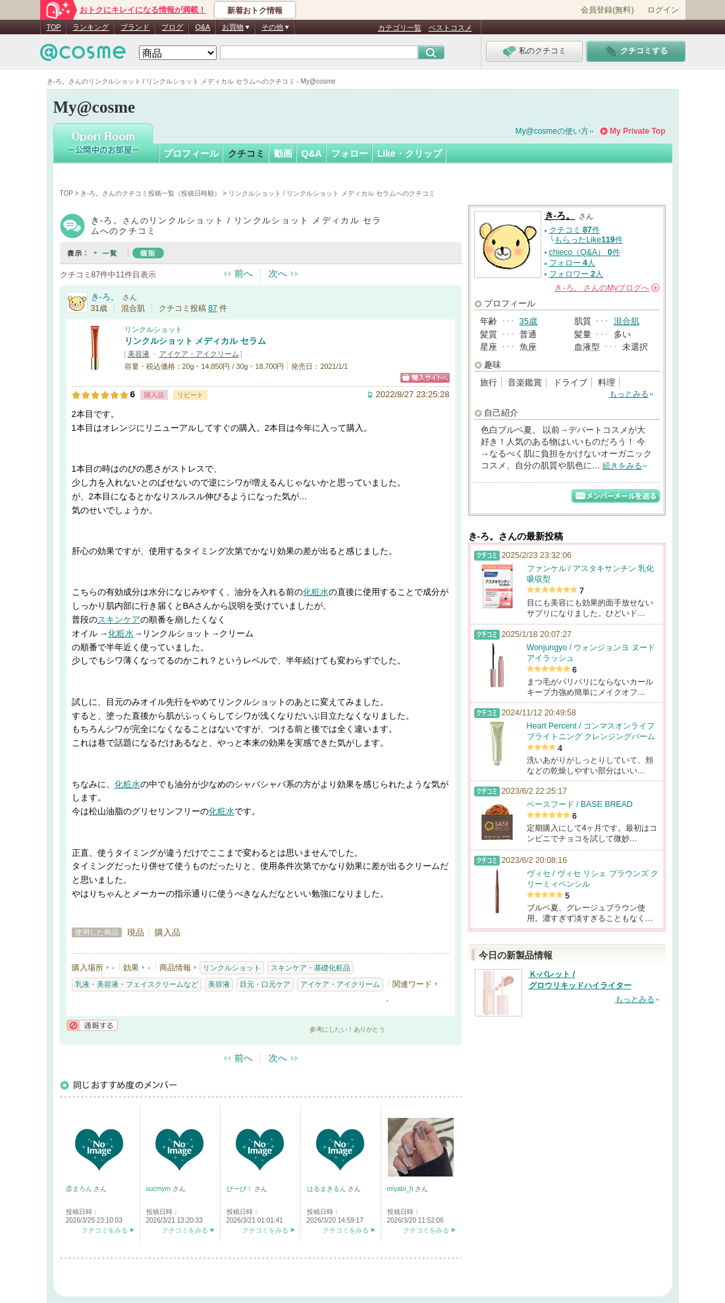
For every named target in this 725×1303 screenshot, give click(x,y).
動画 (283, 153)
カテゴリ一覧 (399, 28)
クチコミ (246, 153)
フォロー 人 (572, 262)
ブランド (135, 27)
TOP (54, 27)
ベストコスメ (450, 28)
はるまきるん (327, 1188)
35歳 (528, 321)
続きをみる (622, 465)
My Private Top (637, 131)
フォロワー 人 (576, 274)
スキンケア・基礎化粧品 (310, 968)
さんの (606, 287)
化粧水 (316, 592)
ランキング (90, 27)
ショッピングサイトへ (425, 378)
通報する (92, 1025)
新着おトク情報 (254, 10)
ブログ (172, 27)
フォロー (349, 153)
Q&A (202, 27)
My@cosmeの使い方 (552, 131)
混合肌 (626, 321)
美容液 (138, 354)
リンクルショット (153, 329)
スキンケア (118, 619)
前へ (243, 273)
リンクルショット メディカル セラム (195, 341)
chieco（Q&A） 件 (584, 252)
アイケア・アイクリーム (199, 354)
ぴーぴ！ (241, 1188)
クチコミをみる (105, 1230)
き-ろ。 (105, 297)
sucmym (159, 1188)
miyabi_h (401, 1188)
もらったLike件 (588, 239)
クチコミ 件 (574, 230)
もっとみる (629, 394)
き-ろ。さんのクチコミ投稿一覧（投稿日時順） (150, 193)
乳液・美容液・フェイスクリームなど (136, 984)
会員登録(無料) (607, 9)
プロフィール (191, 153)
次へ (278, 273)
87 (212, 308)
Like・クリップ (409, 153)
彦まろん (80, 1188)
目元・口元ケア (265, 984)
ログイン (663, 9)
